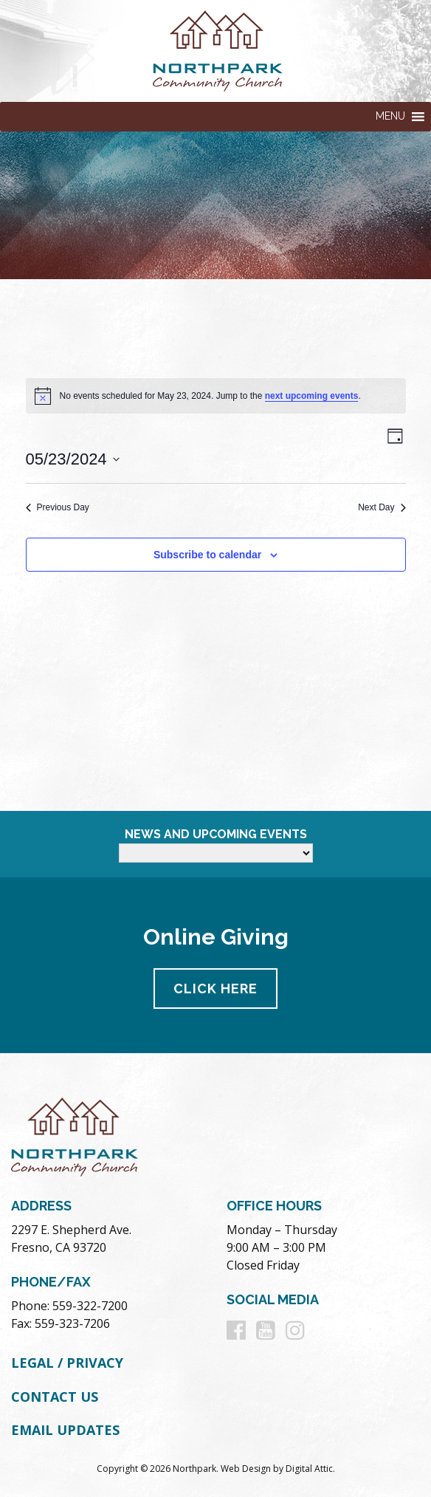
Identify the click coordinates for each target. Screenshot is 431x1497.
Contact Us (54, 1396)
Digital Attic (309, 1468)
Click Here (215, 988)
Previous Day (57, 507)
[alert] (216, 396)
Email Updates (65, 1430)
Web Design (246, 1468)
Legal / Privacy (67, 1362)
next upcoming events (312, 396)
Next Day (381, 507)
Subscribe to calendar (207, 555)
